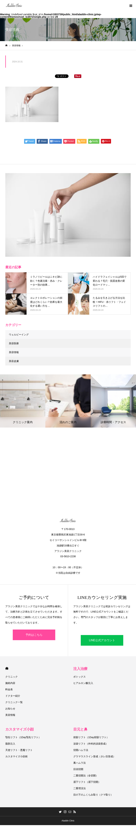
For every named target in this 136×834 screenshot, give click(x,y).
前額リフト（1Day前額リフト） (91, 737)
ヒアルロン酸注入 (83, 683)
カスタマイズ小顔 (19, 729)
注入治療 (80, 669)
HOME (6, 668)
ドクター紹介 (12, 695)
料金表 (9, 689)
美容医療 (14, 343)
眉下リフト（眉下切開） (87, 781)
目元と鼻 (80, 729)
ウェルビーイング (19, 334)
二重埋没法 (79, 788)
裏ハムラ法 (79, 762)
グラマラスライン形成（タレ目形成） (94, 756)
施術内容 (10, 683)
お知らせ (10, 708)
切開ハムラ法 (80, 750)
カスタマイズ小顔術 (16, 756)
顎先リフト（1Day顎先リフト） (23, 737)
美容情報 (14, 352)
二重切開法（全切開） (85, 775)
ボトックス (79, 676)
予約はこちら (34, 634)
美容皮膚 (14, 361)
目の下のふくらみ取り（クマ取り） (93, 794)
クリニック (11, 676)
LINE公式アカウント (102, 640)
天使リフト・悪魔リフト (19, 750)
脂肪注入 (10, 743)
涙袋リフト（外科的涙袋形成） (90, 743)
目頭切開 (78, 769)
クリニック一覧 (14, 702)
